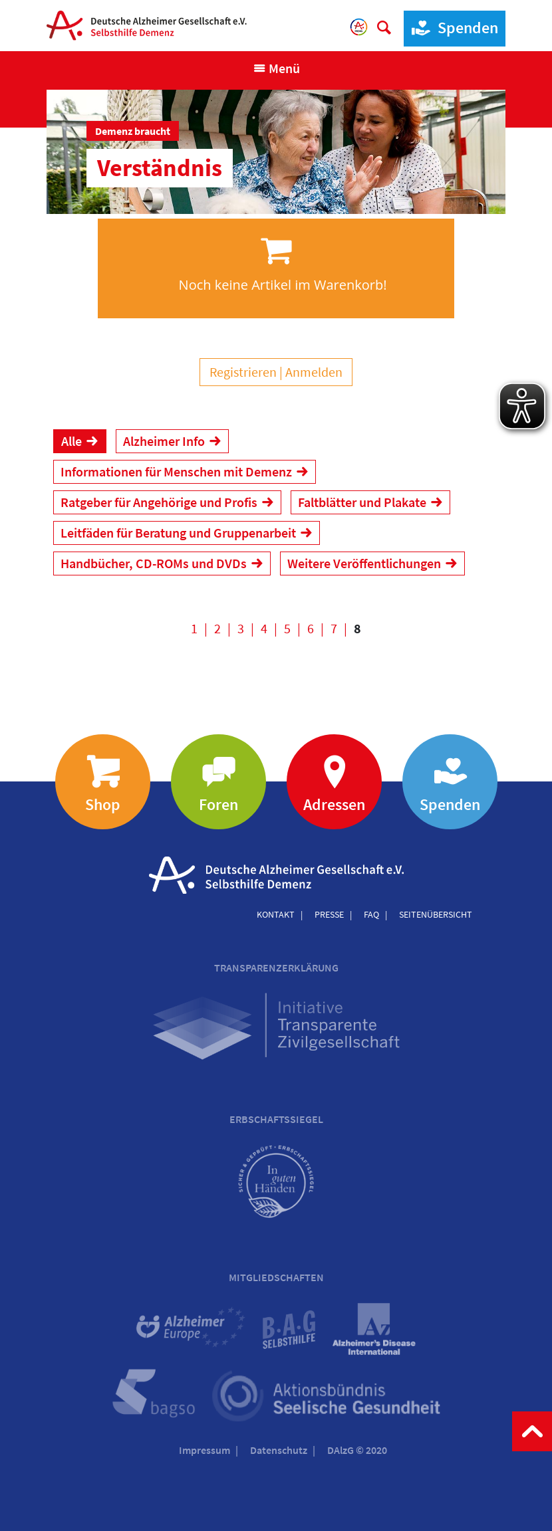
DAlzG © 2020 (357, 1450)
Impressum (204, 1450)
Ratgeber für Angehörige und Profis (159, 502)
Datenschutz (278, 1450)
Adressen (334, 804)
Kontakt (276, 914)
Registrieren (243, 371)
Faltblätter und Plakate (362, 502)
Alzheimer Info (164, 441)
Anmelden (314, 371)
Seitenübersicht (435, 914)
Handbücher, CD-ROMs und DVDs (154, 563)
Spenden (451, 28)
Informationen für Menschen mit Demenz (176, 471)
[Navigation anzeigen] (276, 68)
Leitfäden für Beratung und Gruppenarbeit (178, 532)
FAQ (371, 914)
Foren (218, 804)
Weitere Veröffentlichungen (364, 563)
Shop (102, 804)
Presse (329, 914)
